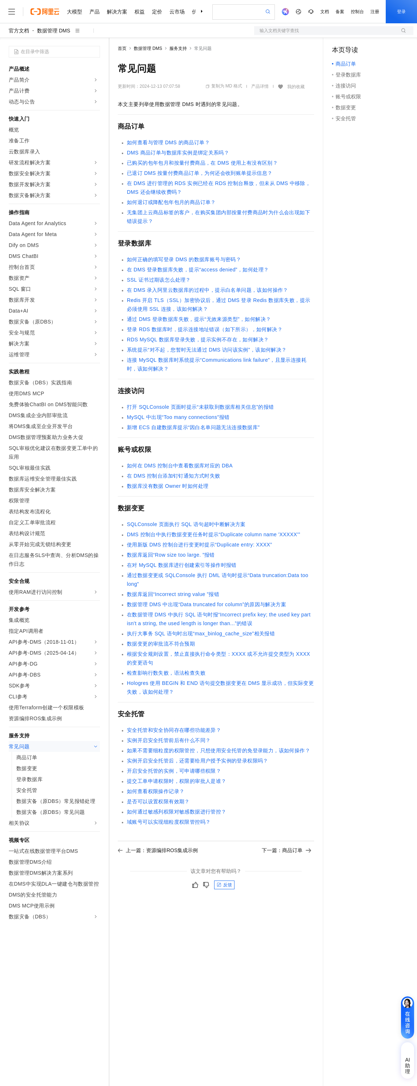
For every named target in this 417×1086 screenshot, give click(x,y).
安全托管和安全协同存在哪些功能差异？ (174, 730)
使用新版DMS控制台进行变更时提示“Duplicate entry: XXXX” (199, 545)
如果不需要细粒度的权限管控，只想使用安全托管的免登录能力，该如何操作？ (218, 750)
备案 (340, 11)
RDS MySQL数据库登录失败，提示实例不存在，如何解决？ (198, 339)
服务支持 (178, 48)
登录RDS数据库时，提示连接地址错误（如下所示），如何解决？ (204, 329)
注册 (374, 11)
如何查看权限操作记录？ (155, 791)
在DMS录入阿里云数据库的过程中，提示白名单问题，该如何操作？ (207, 290)
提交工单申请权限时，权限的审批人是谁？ (176, 781)
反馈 (224, 884)
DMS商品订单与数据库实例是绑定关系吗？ (178, 153)
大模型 (74, 12)
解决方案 (117, 12)
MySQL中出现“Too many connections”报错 (178, 417)
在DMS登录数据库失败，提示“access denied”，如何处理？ (198, 270)
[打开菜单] (11, 11)
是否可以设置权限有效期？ (158, 801)
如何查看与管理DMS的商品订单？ (168, 142)
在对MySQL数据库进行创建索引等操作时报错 (182, 565)
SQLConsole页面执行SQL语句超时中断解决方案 (186, 524)
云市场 (177, 12)
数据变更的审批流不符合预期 (161, 644)
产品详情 (260, 86)
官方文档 (19, 31)
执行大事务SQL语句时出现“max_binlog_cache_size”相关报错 (201, 633)
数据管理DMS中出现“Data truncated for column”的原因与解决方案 (206, 604)
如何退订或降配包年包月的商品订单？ (171, 202)
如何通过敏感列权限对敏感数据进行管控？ (176, 812)
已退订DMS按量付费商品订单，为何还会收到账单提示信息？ (200, 173)
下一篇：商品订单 (286, 850)
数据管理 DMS (53, 31)
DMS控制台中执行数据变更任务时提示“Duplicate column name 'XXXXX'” (213, 534)
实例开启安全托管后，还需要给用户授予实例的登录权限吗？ (197, 761)
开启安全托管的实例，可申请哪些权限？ (174, 771)
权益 (140, 12)
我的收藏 (296, 86)
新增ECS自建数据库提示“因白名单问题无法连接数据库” (193, 427)
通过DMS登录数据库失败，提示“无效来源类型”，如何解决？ (199, 319)
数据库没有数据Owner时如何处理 (167, 486)
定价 (157, 12)
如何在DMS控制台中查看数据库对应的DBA (180, 465)
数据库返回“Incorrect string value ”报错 (173, 594)
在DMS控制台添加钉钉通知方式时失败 (173, 476)
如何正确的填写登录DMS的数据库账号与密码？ (184, 259)
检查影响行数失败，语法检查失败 (166, 673)
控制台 (357, 11)
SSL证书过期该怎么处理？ (159, 280)
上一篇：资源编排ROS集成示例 (158, 850)
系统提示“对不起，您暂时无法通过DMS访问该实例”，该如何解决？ (207, 350)
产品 (94, 12)
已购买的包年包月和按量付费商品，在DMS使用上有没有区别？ (202, 163)
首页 (122, 48)
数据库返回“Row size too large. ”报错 (171, 555)
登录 (401, 11)
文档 (324, 11)
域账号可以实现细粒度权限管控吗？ (168, 822)
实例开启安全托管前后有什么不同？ (168, 740)
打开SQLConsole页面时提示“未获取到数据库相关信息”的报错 (200, 407)
